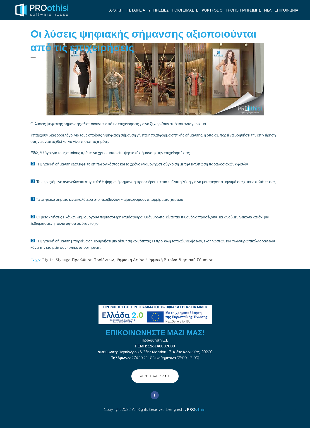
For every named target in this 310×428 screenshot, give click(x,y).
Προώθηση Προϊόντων (93, 259)
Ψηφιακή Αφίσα (130, 259)
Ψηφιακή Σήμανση (196, 259)
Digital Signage (56, 259)
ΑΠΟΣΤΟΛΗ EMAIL (155, 376)
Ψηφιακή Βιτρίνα (162, 259)
